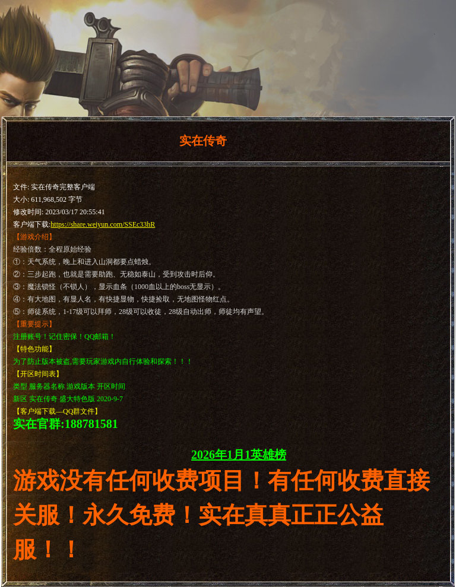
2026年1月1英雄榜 (238, 454)
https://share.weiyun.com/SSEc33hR (102, 224)
